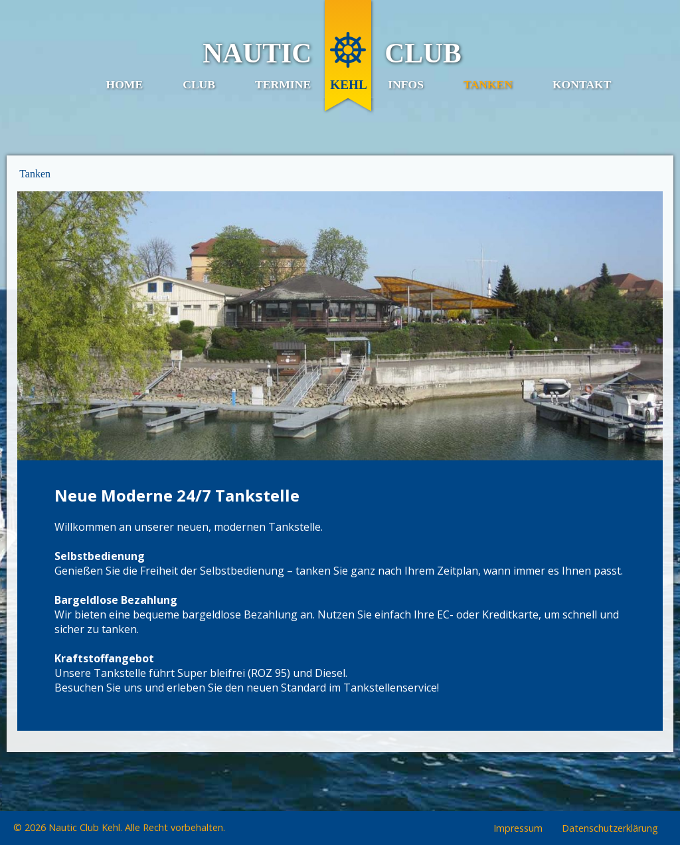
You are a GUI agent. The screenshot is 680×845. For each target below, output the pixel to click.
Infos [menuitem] (406, 84)
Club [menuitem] (199, 84)
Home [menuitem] (124, 84)
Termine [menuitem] (283, 84)
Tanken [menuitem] (488, 84)
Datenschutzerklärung (610, 828)
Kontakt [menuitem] (582, 84)
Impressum (518, 828)
